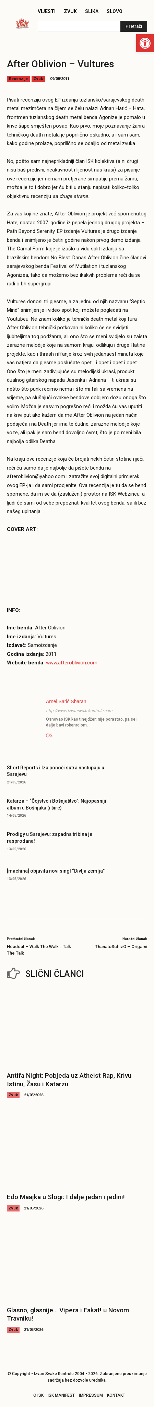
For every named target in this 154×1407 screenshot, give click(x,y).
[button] (145, 43)
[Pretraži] (133, 26)
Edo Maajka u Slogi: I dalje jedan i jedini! (66, 1197)
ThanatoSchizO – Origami (121, 946)
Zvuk (38, 79)
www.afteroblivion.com (71, 663)
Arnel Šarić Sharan (66, 701)
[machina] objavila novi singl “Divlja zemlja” (56, 871)
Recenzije (18, 79)
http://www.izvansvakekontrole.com (79, 710)
